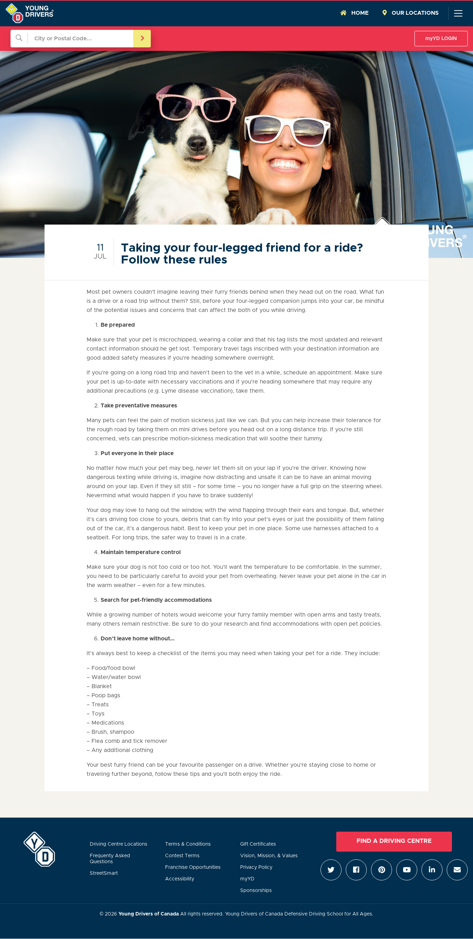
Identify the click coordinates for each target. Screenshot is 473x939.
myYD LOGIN (441, 38)
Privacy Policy (256, 867)
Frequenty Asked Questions (110, 858)
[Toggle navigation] (458, 13)
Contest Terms (182, 855)
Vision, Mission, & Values (269, 855)
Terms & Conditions (188, 844)
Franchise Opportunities (193, 867)
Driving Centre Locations (118, 844)
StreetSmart (104, 873)
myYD (247, 879)
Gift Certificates (258, 844)
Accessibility (179, 879)
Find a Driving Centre (394, 841)
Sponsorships (256, 890)
